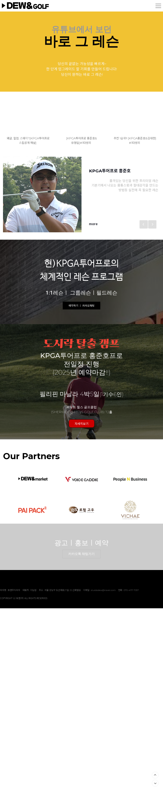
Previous (144, 224)
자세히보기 (82, 423)
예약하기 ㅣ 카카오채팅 (81, 305)
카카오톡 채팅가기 (81, 554)
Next (152, 224)
